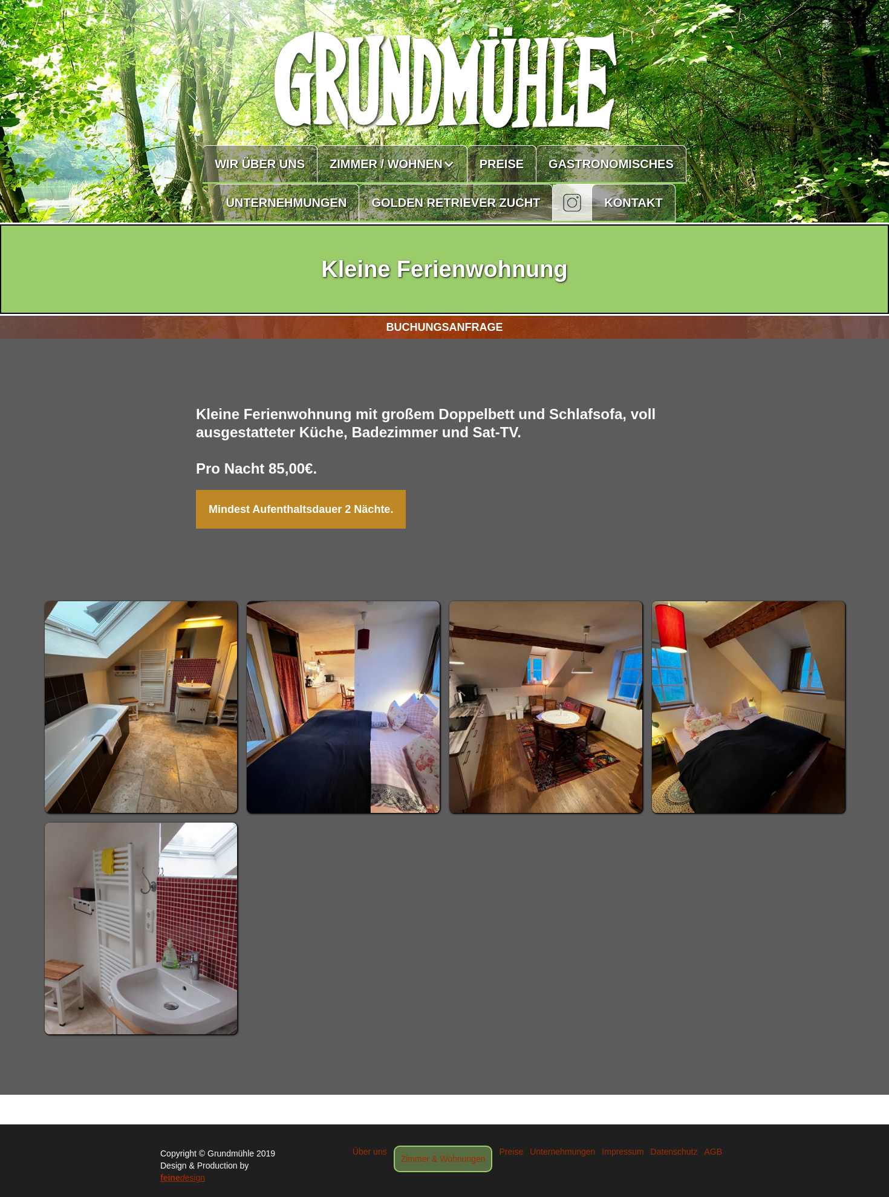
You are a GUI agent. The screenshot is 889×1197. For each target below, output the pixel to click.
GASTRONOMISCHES (611, 164)
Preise (511, 1151)
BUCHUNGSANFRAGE (444, 327)
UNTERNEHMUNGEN (286, 202)
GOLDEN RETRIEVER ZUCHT (455, 202)
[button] (392, 164)
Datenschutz (674, 1151)
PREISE (502, 164)
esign (182, 1177)
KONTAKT (633, 202)
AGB (713, 1151)
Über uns (370, 1151)
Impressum (622, 1151)
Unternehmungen (562, 1151)
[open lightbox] (141, 707)
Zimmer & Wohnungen (443, 1159)
